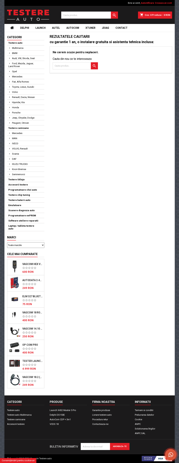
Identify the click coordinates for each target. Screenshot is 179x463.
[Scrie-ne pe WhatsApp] (171, 455)
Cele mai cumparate (22, 254)
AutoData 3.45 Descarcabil (32, 280)
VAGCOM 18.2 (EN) (32, 377)
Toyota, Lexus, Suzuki (23, 87)
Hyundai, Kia (18, 102)
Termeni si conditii (144, 410)
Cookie (138, 419)
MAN (14, 138)
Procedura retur (100, 419)
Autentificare (147, 3)
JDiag (105, 27)
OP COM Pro (30, 344)
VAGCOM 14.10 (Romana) (32, 328)
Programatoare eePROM (22, 215)
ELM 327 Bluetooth (32, 296)
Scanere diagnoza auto (21, 210)
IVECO (15, 143)
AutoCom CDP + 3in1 (60, 419)
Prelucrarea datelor (144, 414)
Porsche (16, 112)
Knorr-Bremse (19, 169)
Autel (56, 27)
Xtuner (90, 27)
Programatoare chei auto (22, 189)
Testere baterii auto (19, 200)
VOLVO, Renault (20, 148)
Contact (121, 27)
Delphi (24, 27)
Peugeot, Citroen (20, 123)
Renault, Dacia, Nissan (23, 97)
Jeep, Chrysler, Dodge (23, 117)
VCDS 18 (54, 424)
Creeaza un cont (163, 3)
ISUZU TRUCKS (20, 164)
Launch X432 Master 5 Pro (63, 410)
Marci (11, 237)
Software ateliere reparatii (23, 220)
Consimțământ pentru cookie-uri (18, 460)
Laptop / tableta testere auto (21, 227)
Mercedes (17, 76)
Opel (14, 71)
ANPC (138, 424)
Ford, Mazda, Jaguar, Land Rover (21, 65)
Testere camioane (18, 128)
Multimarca (17, 48)
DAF (14, 159)
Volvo (15, 92)
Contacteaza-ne (100, 424)
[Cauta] (89, 15)
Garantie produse (101, 410)
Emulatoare (14, 205)
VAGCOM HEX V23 (32, 264)
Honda (15, 107)
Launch (40, 27)
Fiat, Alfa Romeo (20, 81)
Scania (15, 153)
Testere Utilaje (16, 179)
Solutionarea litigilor (145, 428)
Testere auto (15, 43)
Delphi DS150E (57, 414)
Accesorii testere (18, 184)
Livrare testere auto (102, 414)
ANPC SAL (140, 433)
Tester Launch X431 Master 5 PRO (32, 361)
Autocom (72, 27)
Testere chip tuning (19, 195)
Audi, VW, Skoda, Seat (23, 58)
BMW (15, 53)
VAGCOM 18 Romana (32, 312)
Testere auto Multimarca (19, 414)
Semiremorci (18, 174)
